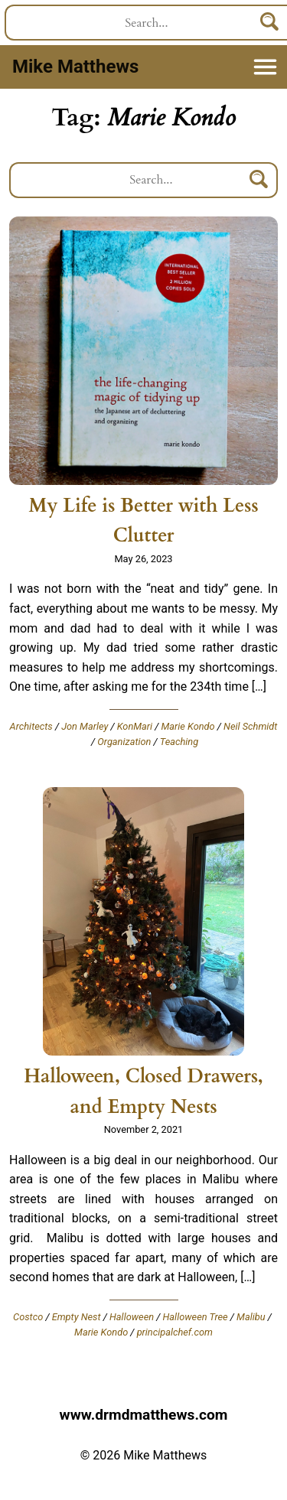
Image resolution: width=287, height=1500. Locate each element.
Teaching (179, 741)
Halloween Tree (195, 1317)
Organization (124, 741)
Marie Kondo (188, 726)
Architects (31, 726)
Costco (28, 1317)
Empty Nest (76, 1317)
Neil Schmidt (250, 726)
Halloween (131, 1317)
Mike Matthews (75, 66)
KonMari (134, 726)
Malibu (250, 1317)
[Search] (259, 180)
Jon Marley (84, 726)
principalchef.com (175, 1332)
